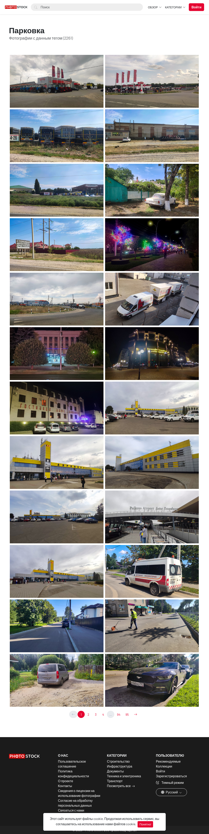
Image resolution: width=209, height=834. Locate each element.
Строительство (118, 761)
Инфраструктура (119, 766)
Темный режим (170, 782)
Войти (160, 771)
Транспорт (115, 781)
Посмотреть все (119, 786)
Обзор (153, 7)
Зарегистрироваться (171, 776)
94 (118, 714)
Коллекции (164, 766)
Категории (173, 7)
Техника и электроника (124, 776)
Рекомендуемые (168, 761)
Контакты (65, 786)
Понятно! (145, 824)
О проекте (65, 781)
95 (127, 714)
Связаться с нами (71, 810)
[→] (135, 714)
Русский (169, 792)
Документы (115, 771)
